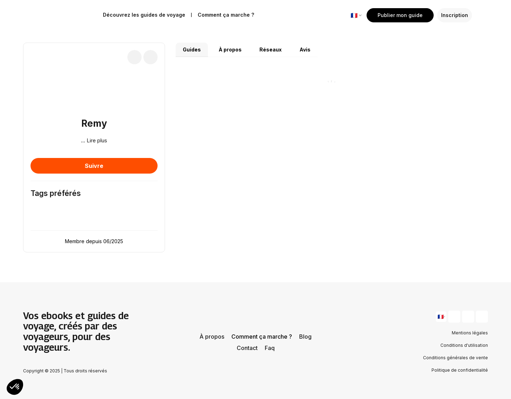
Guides (192, 50)
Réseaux (270, 50)
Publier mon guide (400, 15)
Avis (305, 50)
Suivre (94, 165)
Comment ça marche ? (261, 336)
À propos (230, 50)
